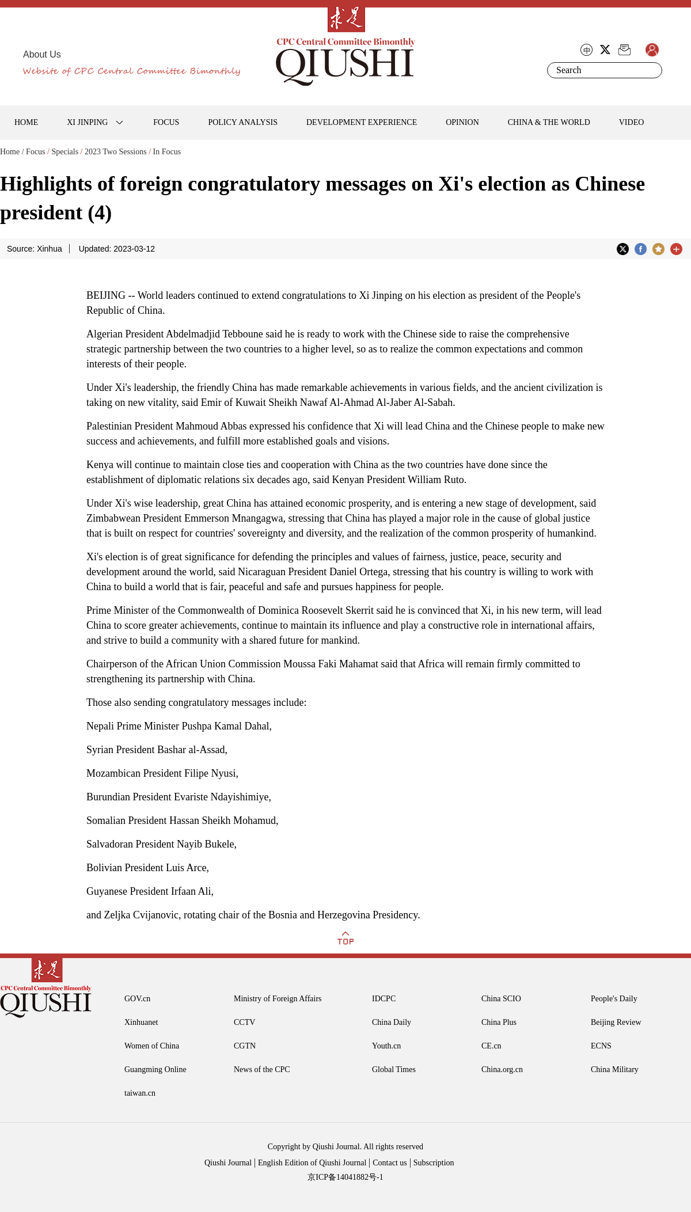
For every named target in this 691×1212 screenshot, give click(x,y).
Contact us (390, 1162)
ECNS (601, 1046)
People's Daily (614, 998)
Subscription (433, 1162)
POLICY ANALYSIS (243, 122)
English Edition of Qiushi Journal (312, 1162)
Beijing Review (616, 1022)
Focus (35, 151)
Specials (64, 151)
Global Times (394, 1069)
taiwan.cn (139, 1093)
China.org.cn (502, 1069)
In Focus (167, 151)
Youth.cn (386, 1046)
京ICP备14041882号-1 (345, 1177)
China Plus (499, 1022)
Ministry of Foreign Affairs (278, 998)
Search (651, 70)
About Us (42, 54)
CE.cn (491, 1046)
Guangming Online (155, 1069)
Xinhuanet (141, 1022)
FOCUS (166, 122)
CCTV (244, 1022)
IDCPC (384, 998)
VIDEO (631, 122)
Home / (12, 151)
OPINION (462, 122)
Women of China (151, 1046)
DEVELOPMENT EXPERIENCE (361, 122)
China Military (615, 1069)
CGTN (245, 1046)
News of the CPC (262, 1069)
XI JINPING (87, 122)
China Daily (391, 1022)
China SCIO (501, 998)
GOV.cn (137, 998)
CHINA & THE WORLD (549, 122)
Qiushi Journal (228, 1162)
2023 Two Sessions (116, 151)
